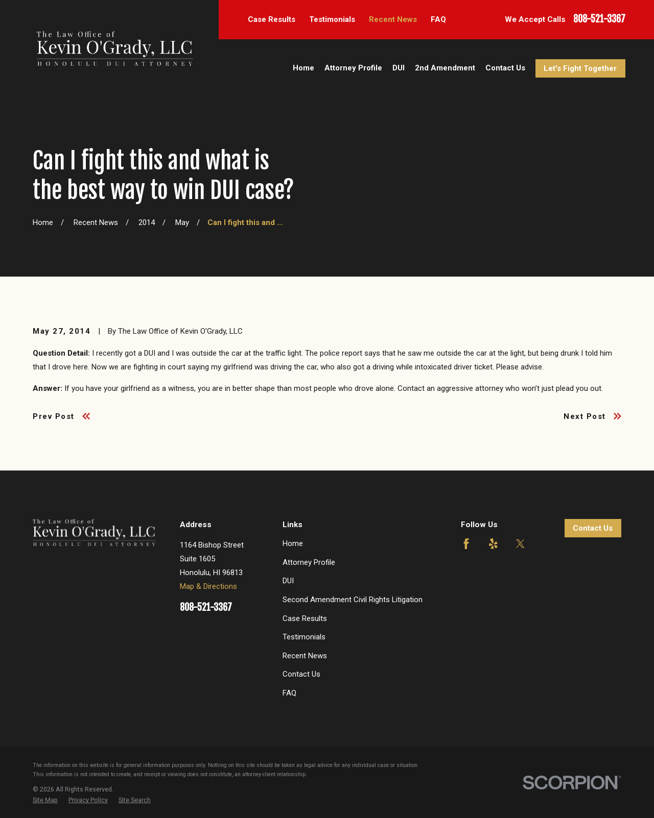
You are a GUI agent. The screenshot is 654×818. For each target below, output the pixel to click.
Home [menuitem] (303, 67)
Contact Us (301, 674)
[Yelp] (493, 543)
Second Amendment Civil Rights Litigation (353, 599)
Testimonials (332, 19)
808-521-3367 (599, 19)
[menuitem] (45, 800)
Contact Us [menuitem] (505, 67)
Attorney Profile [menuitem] (353, 67)
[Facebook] (466, 543)
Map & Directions (208, 586)
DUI (288, 580)
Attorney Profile (309, 562)
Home (293, 543)
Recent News (393, 19)
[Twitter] (520, 543)
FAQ (438, 19)
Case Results (271, 19)
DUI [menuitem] (398, 67)
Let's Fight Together (580, 68)
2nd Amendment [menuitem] (445, 67)
